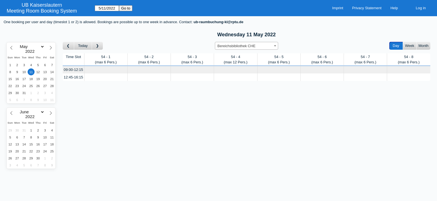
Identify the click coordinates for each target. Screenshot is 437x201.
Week (409, 46)
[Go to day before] (68, 46)
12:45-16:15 (73, 77)
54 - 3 (192, 59)
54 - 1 (106, 59)
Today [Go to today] (83, 46)
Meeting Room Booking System (42, 11)
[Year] (31, 51)
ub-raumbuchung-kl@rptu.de (218, 22)
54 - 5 (279, 59)
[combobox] (246, 46)
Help (394, 8)
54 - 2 (149, 59)
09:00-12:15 (73, 70)
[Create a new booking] (105, 69)
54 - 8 (408, 59)
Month (423, 46)
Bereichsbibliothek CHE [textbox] (236, 46)
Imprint (337, 8)
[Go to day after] (97, 46)
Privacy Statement (367, 8)
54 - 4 (235, 59)
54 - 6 (322, 59)
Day (396, 46)
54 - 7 (365, 59)
